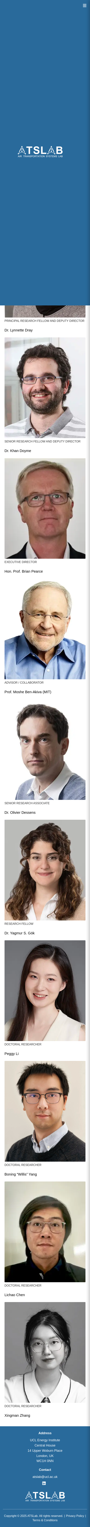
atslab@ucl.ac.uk (44, 1477)
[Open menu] (84, 6)
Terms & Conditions (45, 1520)
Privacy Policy (75, 1515)
